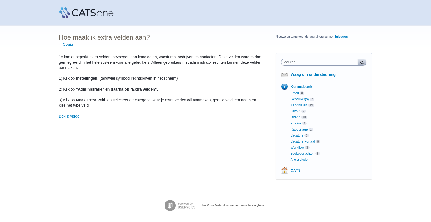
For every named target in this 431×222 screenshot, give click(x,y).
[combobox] (321, 62)
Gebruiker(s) (300, 99)
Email (295, 93)
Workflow (297, 147)
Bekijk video (69, 116)
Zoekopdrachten (302, 154)
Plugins (296, 123)
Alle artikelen (300, 160)
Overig (295, 117)
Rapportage (299, 129)
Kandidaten (299, 105)
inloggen (341, 36)
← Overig (66, 44)
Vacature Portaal (303, 141)
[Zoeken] (362, 62)
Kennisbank (301, 86)
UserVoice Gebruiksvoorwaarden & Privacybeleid (233, 205)
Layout (295, 111)
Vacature (297, 135)
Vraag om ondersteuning (313, 74)
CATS (296, 170)
